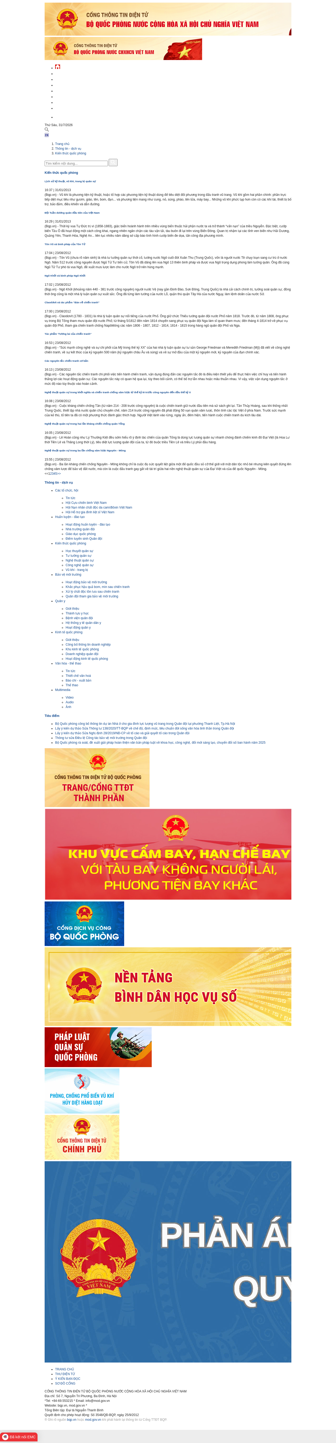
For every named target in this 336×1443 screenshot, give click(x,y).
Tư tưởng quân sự (78, 556)
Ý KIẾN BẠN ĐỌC (67, 1379)
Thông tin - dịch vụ (70, 107)
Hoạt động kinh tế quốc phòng (87, 659)
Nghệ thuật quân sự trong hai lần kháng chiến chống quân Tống (85, 423)
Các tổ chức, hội (66, 490)
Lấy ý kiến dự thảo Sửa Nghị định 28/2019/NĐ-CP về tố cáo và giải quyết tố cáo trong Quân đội (122, 733)
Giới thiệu (72, 608)
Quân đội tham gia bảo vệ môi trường (92, 596)
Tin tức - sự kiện (68, 73)
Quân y (60, 601)
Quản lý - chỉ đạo (69, 90)
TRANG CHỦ (64, 1369)
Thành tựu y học (77, 613)
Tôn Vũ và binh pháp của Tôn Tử (65, 244)
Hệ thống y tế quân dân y (83, 623)
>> (59, 473)
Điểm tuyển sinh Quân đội (84, 539)
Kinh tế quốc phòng (68, 632)
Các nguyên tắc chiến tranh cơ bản (66, 360)
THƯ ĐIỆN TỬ (65, 1374)
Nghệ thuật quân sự (80, 560)
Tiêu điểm (52, 716)
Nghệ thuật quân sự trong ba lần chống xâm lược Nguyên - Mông (85, 450)
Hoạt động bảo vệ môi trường (86, 582)
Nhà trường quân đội (80, 529)
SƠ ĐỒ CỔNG (65, 1383)
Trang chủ (62, 144)
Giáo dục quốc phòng (81, 534)
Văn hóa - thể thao (68, 663)
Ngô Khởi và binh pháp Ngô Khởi (65, 275)
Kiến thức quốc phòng (70, 153)
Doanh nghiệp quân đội (82, 654)
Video (70, 697)
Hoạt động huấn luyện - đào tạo (88, 524)
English (61, 116)
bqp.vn (71, 1420)
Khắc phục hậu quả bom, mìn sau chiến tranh (98, 587)
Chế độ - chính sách (71, 102)
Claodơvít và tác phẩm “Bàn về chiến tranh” (72, 302)
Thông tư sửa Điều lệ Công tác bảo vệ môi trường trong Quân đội (101, 738)
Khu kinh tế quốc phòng (82, 649)
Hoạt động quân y (78, 627)
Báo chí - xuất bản (78, 680)
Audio (70, 702)
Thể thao (72, 685)
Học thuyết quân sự (79, 551)
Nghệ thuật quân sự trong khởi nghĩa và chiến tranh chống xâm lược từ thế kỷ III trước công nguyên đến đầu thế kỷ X (118, 392)
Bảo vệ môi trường (68, 574)
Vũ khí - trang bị (77, 570)
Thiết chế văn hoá (78, 676)
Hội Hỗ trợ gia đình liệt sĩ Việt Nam (90, 512)
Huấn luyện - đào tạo (70, 517)
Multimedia (62, 690)
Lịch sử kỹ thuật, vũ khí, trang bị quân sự (70, 181)
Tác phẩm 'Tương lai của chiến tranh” (68, 333)
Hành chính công (69, 96)
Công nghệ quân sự (79, 565)
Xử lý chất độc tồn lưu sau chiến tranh (92, 591)
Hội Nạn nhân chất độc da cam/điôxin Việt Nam (99, 507)
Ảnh (68, 707)
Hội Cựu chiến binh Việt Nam (86, 503)
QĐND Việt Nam (66, 79)
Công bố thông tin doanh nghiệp (88, 644)
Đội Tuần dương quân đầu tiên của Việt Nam (72, 212)
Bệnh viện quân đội (79, 618)
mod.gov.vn (93, 1420)
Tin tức (70, 498)
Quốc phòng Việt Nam (72, 84)
